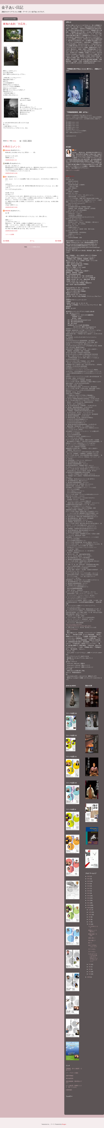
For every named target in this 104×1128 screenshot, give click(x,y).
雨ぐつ (90, 943)
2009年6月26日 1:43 (11, 160)
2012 (88, 900)
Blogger (64, 1124)
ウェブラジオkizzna (72, 629)
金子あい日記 (12, 7)
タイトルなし (92, 949)
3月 (90, 969)
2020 (88, 881)
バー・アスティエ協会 (72, 1073)
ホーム (32, 241)
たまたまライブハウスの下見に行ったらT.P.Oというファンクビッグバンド (93, 957)
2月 (90, 971)
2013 (88, 898)
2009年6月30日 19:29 (11, 231)
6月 (90, 924)
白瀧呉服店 (69, 1090)
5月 (90, 964)
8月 (90, 919)
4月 (90, 966)
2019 (88, 883)
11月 (90, 912)
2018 (88, 886)
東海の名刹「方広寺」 (92, 934)
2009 (88, 907)
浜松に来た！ (92, 938)
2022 (88, 876)
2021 (88, 878)
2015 (88, 893)
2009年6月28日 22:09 (11, 173)
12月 (90, 909)
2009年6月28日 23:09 (11, 207)
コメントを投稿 (9, 234)
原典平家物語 (69, 1075)
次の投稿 (6, 241)
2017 (88, 888)
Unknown (7, 150)
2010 (88, 905)
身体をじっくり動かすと (92, 931)
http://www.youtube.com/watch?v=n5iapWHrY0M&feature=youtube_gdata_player (78, 625)
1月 (90, 974)
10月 (90, 914)
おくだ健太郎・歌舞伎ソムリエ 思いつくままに (74, 1086)
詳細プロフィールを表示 (72, 170)
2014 (88, 895)
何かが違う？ (92, 940)
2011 (88, 903)
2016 (88, 891)
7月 (90, 922)
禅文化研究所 (69, 1078)
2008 (88, 977)
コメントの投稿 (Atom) (33, 247)
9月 (90, 917)
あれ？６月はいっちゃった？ (92, 945)
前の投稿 (58, 241)
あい (6, 176)
